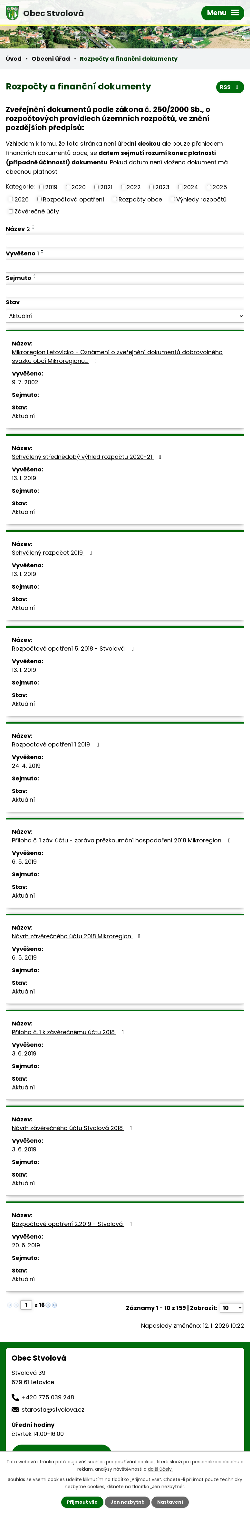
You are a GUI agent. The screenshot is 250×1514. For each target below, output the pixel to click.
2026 (21, 199)
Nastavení (170, 1502)
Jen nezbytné (127, 1502)
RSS (230, 87)
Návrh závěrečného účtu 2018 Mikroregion (77, 936)
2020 (79, 187)
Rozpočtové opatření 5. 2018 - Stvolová (74, 648)
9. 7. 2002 (25, 382)
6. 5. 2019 (24, 862)
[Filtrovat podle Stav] (125, 316)
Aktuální (23, 416)
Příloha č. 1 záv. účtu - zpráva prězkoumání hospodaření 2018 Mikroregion (122, 840)
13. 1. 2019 (24, 478)
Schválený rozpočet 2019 (53, 553)
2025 (220, 187)
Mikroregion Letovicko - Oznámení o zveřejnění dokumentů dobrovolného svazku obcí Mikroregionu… (117, 356)
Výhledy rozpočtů (201, 199)
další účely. (160, 1469)
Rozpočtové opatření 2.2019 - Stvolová (73, 1224)
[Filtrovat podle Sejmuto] (125, 290)
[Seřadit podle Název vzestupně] (33, 225)
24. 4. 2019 (26, 766)
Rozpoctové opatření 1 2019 (57, 744)
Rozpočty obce (140, 199)
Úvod (14, 59)
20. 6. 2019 (26, 1245)
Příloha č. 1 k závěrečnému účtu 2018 (69, 1032)
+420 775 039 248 (48, 1397)
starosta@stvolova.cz (53, 1410)
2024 (191, 187)
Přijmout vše (82, 1502)
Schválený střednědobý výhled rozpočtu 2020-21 (88, 457)
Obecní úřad (51, 59)
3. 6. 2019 (24, 1053)
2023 (162, 187)
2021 (106, 187)
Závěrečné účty (36, 211)
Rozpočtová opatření (73, 199)
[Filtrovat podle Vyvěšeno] (125, 266)
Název (18, 229)
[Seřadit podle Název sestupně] (33, 228)
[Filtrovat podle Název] (125, 240)
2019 (51, 187)
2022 (134, 187)
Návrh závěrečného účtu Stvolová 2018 (73, 1128)
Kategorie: (20, 186)
